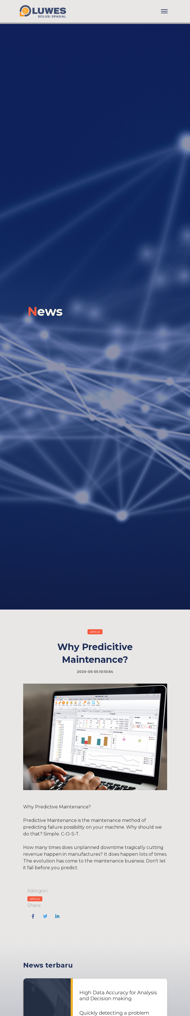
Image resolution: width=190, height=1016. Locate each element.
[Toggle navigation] (164, 11)
